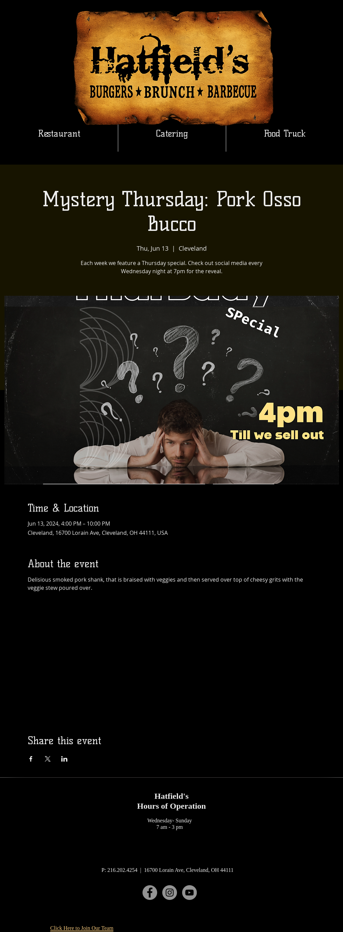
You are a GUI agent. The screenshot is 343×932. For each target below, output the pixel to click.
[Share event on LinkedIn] (64, 759)
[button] (172, 133)
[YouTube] (189, 892)
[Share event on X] (47, 759)
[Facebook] (149, 892)
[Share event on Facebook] (31, 759)
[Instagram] (169, 892)
